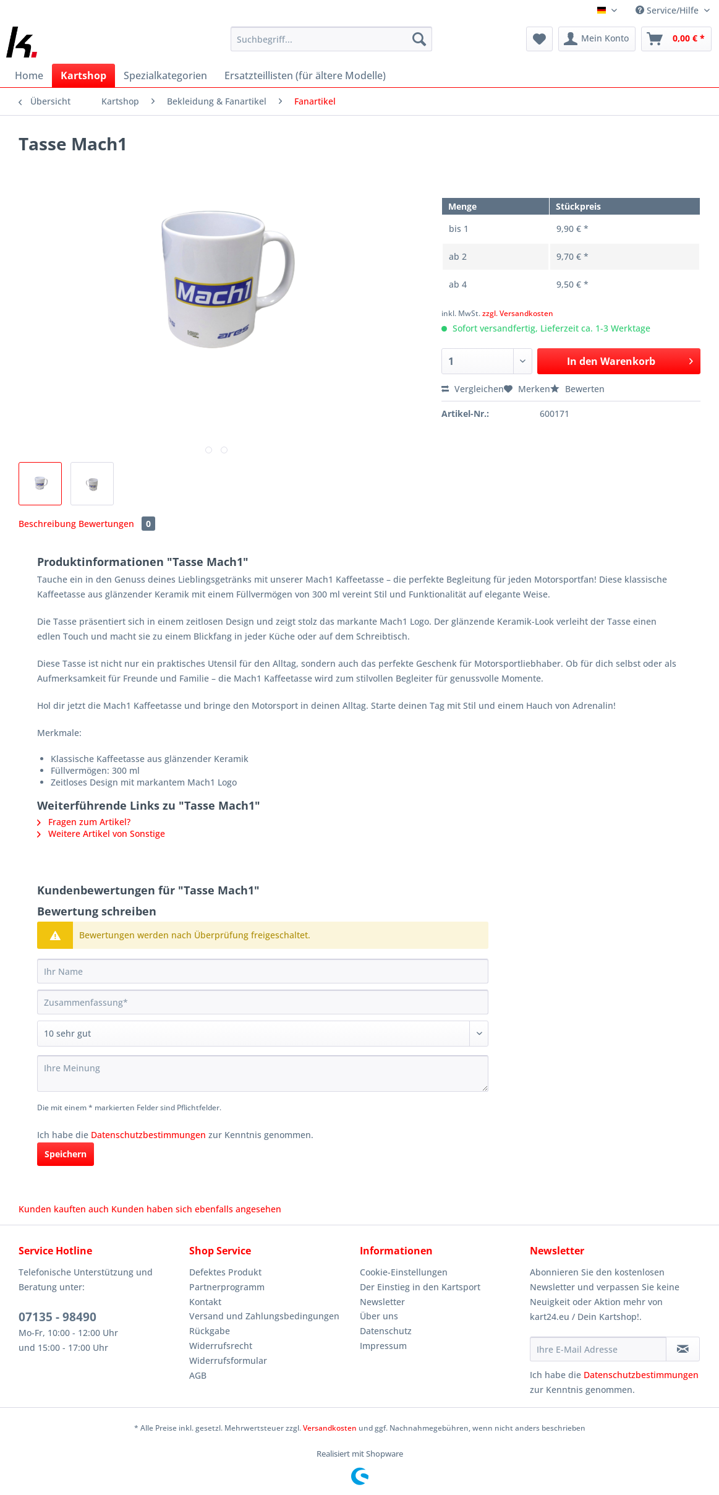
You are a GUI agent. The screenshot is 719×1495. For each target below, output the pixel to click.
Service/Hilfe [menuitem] (668, 10)
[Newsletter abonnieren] (683, 1349)
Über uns (379, 1316)
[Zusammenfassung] (262, 1002)
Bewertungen (117, 523)
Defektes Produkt (225, 1272)
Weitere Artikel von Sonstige (101, 833)
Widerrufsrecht (220, 1345)
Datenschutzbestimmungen (148, 1135)
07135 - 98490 (57, 1317)
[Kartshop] (83, 75)
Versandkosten (330, 1428)
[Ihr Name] (262, 971)
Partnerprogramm (227, 1287)
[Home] (29, 75)
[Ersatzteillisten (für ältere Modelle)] (305, 75)
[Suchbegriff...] (331, 39)
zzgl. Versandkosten (517, 313)
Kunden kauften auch (64, 1209)
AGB (197, 1375)
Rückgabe (209, 1331)
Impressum (383, 1345)
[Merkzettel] (539, 39)
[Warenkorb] (676, 39)
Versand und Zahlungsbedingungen (264, 1316)
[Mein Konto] (597, 39)
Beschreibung (47, 523)
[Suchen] (419, 39)
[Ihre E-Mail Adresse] (598, 1349)
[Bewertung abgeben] (262, 1034)
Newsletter (382, 1302)
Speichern (66, 1154)
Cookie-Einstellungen (404, 1272)
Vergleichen (472, 389)
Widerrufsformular (228, 1360)
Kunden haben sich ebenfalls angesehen (196, 1209)
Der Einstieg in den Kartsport (420, 1287)
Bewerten (577, 389)
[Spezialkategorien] (165, 75)
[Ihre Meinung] (262, 1073)
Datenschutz (386, 1331)
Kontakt (205, 1302)
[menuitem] (331, 45)
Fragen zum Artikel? (83, 822)
